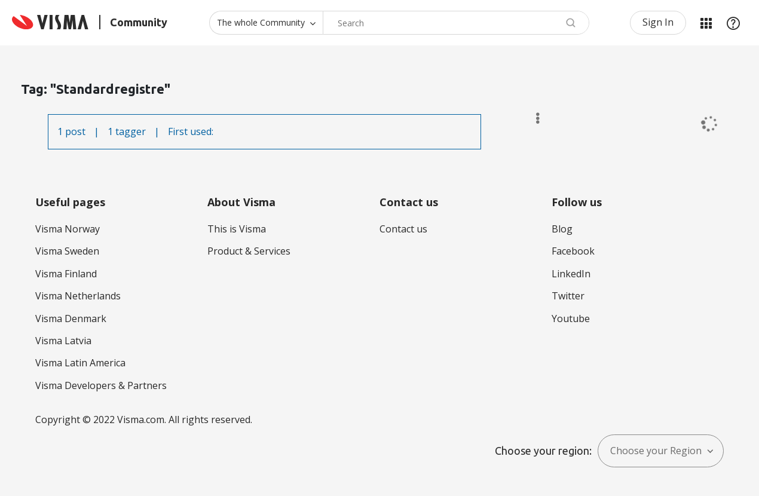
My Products (706, 22)
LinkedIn (571, 273)
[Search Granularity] (266, 23)
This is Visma (236, 228)
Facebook (573, 251)
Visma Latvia (63, 340)
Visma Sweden (67, 251)
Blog (562, 228)
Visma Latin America (80, 362)
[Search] (456, 23)
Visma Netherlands (78, 295)
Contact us (403, 228)
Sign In (658, 22)
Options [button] (532, 118)
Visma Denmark (70, 318)
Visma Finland (66, 273)
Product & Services (248, 251)
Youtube (571, 318)
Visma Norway (67, 228)
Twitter (568, 295)
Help (733, 22)
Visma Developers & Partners (101, 385)
